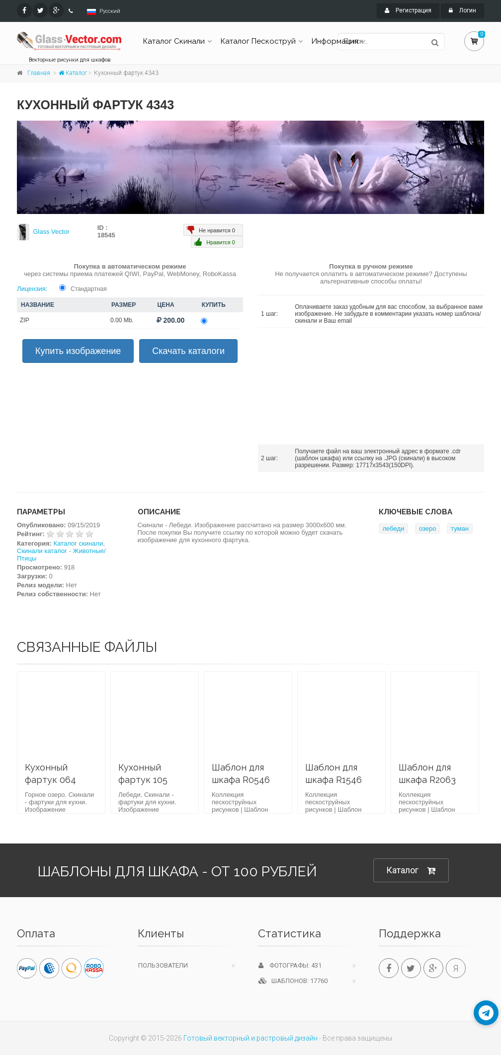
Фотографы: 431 (290, 965)
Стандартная (89, 288)
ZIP (24, 320)
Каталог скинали (78, 543)
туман (460, 528)
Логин (462, 10)
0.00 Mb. (122, 320)
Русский (109, 11)
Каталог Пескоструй (258, 41)
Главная (38, 73)
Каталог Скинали (174, 41)
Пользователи (163, 965)
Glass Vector (51, 231)
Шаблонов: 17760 (293, 981)
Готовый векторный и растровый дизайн (250, 1038)
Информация (335, 41)
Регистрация (408, 10)
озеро (427, 528)
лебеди (394, 528)
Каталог (73, 73)
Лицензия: (32, 288)
